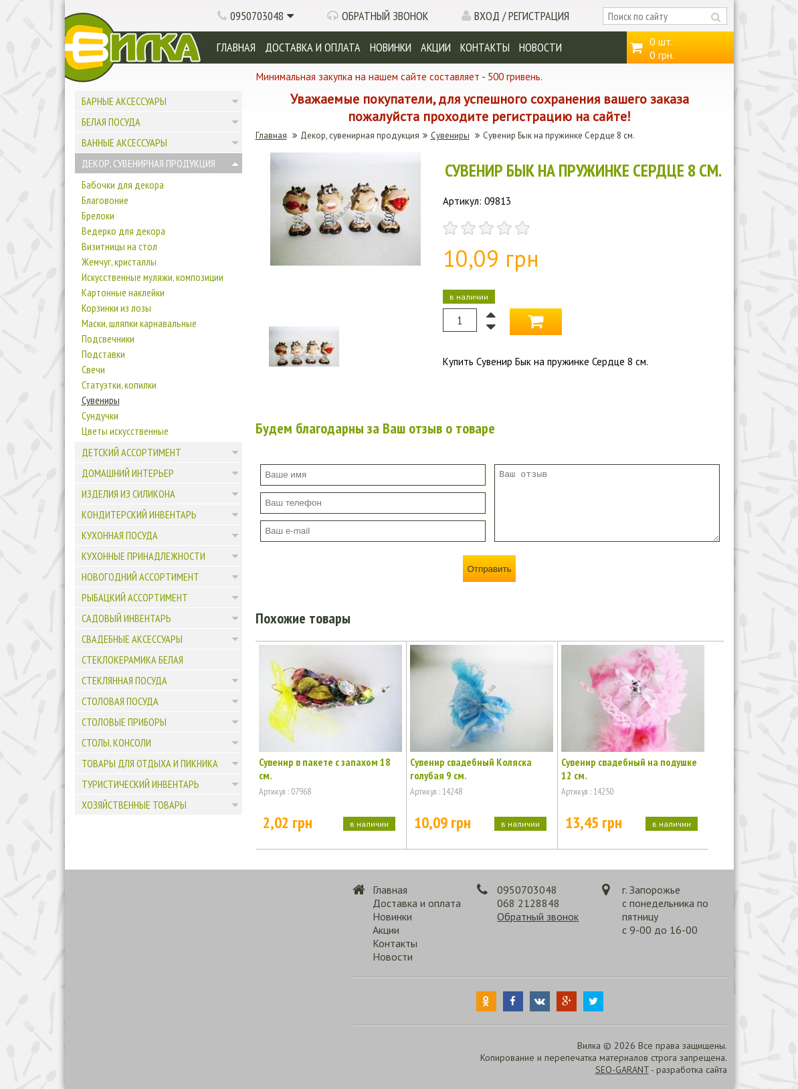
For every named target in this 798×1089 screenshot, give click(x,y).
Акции (436, 47)
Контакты (485, 47)
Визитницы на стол (119, 246)
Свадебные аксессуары (132, 639)
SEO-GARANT (622, 1070)
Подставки (103, 354)
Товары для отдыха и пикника (150, 763)
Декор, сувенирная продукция (148, 163)
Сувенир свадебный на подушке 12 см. (629, 768)
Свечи (93, 369)
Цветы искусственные (125, 430)
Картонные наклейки (123, 292)
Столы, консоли (116, 742)
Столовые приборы (124, 721)
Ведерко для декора (123, 230)
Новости (540, 47)
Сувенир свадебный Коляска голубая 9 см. (471, 768)
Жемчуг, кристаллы (119, 261)
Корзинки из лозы (116, 307)
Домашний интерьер (128, 473)
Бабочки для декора (123, 184)
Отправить (489, 569)
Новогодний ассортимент (140, 576)
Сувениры (101, 400)
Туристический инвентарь (140, 784)
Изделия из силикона (128, 493)
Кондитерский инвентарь (139, 514)
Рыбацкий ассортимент (135, 597)
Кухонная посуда (120, 535)
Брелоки (98, 215)
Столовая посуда (120, 701)
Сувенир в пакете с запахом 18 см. (325, 768)
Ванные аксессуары (124, 142)
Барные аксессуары (124, 101)
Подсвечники (108, 338)
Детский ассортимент (131, 452)
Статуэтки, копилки (119, 384)
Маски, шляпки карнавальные (139, 323)
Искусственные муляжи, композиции (152, 277)
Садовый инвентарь (126, 618)
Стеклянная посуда (124, 680)
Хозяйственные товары (134, 804)
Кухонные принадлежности (143, 556)
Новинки (390, 47)
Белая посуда (111, 121)
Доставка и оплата (313, 47)
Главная (236, 47)
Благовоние (105, 200)
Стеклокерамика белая (132, 659)
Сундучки (100, 415)
